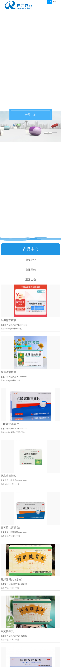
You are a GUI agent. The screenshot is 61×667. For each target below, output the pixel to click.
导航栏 (53, 6)
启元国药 (30, 269)
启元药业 (30, 260)
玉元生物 (30, 279)
